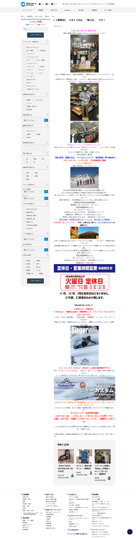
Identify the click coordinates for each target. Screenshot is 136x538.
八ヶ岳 (38, 270)
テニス (55, 4)
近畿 (24, 508)
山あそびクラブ (31, 79)
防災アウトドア (96, 521)
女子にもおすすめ (31, 209)
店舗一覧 (25, 497)
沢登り (42, 66)
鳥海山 (38, 260)
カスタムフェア (31, 86)
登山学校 (80, 10)
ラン (49, 4)
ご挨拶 (48, 519)
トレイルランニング (32, 57)
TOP (22, 16)
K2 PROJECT (74, 530)
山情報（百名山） (31, 106)
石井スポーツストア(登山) (99, 532)
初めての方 (54, 10)
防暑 (27, 179)
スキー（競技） (41, 60)
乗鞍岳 (28, 270)
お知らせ (48, 521)
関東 (24, 501)
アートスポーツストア (98, 536)
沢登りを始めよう (97, 515)
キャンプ (41, 70)
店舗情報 (40, 10)
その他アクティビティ (33, 89)
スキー (43, 4)
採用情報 (111, 4)
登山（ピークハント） (33, 47)
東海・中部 (26, 506)
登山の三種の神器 (51, 499)
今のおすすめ (96, 497)
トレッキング (30, 53)
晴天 (27, 173)
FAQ (70, 521)
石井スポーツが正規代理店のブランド (102, 518)
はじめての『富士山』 (52, 506)
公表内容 (48, 526)
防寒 (36, 176)
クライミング (30, 66)
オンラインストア (27, 10)
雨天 (36, 173)
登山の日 (71, 503)
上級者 (28, 134)
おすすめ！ (29, 228)
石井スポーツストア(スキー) (100, 534)
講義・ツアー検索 (28, 520)
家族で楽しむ (30, 212)
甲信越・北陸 (27, 504)
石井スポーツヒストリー (53, 512)
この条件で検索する (35, 34)
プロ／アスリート (31, 131)
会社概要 (48, 517)
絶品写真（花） (31, 219)
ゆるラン (29, 82)
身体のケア (29, 222)
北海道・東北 (27, 499)
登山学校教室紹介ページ (84, 207)
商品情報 (94, 10)
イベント (29, 103)
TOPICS (67, 4)
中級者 (38, 134)
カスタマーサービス (85, 4)
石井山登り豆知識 (31, 225)
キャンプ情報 (107, 10)
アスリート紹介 (73, 497)
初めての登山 (50, 497)
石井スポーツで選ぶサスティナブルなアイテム (102, 510)
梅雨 (35, 159)
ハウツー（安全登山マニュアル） (79, 507)
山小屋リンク (73, 512)
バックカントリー (31, 63)
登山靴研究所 (50, 514)
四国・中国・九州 (28, 510)
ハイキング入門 (50, 504)
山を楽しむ (67, 10)
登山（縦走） (30, 50)
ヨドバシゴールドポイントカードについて (79, 518)
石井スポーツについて (100, 4)
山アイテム (39, 100)
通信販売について (74, 524)
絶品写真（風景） (31, 215)
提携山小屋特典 (73, 509)
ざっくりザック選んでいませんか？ (101, 504)
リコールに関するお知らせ (78, 534)
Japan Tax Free (50, 528)
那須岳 (28, 264)
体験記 (28, 100)
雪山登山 (43, 50)
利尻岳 (28, 260)
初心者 (28, 137)
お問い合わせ (73, 526)
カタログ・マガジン (98, 523)
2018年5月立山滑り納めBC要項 (84, 202)
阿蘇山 (41, 273)
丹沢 (37, 264)
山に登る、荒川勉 (74, 505)
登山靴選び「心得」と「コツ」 (101, 501)
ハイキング (29, 70)
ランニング (29, 73)
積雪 (27, 176)
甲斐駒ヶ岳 (29, 273)
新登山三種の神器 (51, 501)
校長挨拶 (25, 529)
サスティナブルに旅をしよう (100, 507)
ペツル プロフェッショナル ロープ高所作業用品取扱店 (33, 513)
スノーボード (30, 76)
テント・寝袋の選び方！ (99, 513)
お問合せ (74, 4)
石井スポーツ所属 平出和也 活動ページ (79, 499)
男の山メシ (26, 527)
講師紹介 (25, 522)
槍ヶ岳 (38, 267)
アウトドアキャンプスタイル (100, 526)
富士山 (28, 267)
